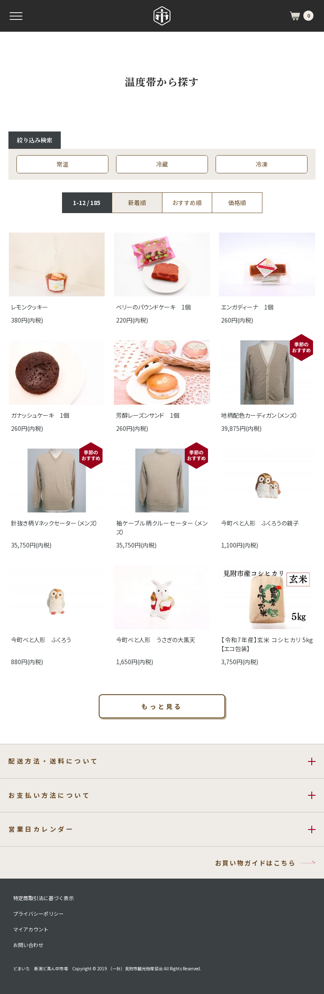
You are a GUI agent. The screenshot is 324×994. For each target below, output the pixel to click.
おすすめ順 (187, 202)
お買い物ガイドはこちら (255, 863)
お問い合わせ (28, 944)
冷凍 (261, 164)
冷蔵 (162, 164)
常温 (62, 164)
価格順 (237, 202)
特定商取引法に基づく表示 (43, 898)
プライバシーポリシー (38, 913)
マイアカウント (31, 929)
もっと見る (162, 706)
